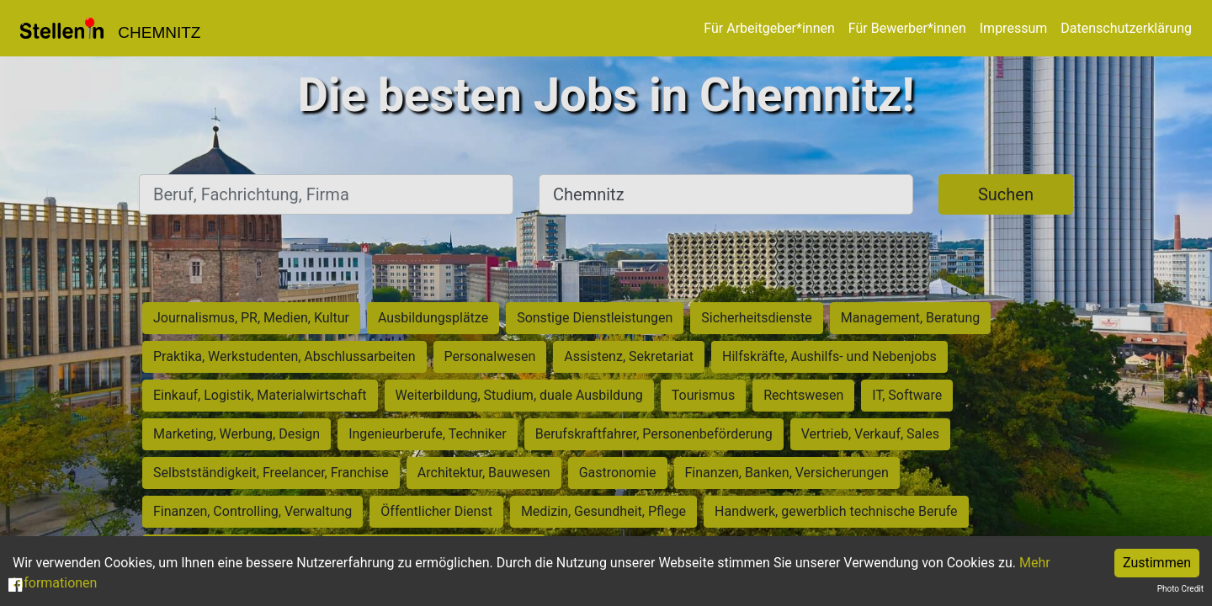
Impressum (1014, 28)
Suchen (1006, 194)
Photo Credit (1180, 588)
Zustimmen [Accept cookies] (1157, 563)
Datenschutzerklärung (1126, 28)
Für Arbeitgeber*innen (769, 28)
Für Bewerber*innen (907, 28)
